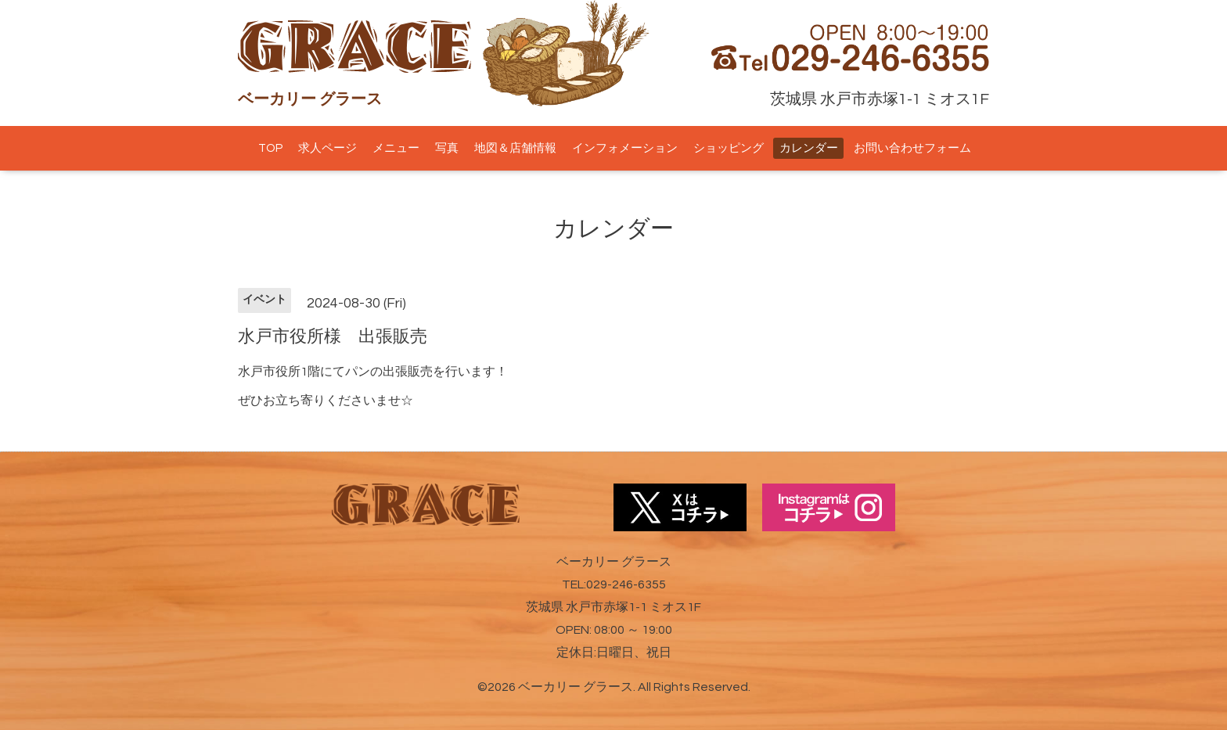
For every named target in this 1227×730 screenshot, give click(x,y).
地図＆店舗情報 (515, 148)
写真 (447, 148)
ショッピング (728, 148)
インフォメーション (625, 148)
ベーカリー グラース (575, 687)
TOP (270, 148)
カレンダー (808, 148)
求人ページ (327, 148)
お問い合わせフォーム (912, 148)
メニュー (395, 148)
